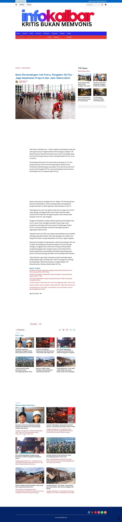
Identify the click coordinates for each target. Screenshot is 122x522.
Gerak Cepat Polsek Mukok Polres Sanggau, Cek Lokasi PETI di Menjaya (84, 84)
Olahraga (46, 33)
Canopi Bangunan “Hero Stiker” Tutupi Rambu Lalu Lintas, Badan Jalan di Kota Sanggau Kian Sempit (50, 288)
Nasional (56, 37)
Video (63, 37)
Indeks (69, 33)
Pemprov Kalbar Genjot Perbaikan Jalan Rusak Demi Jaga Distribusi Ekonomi (52, 285)
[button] (102, 4)
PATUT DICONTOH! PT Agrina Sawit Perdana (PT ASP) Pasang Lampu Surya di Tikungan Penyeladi (84, 99)
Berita (18, 33)
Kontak (29, 4)
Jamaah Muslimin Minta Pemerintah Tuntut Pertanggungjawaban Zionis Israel (52, 282)
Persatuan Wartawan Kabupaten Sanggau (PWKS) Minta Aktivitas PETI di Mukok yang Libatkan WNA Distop (50, 271)
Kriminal (24, 33)
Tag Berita (54, 33)
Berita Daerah (33, 37)
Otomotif (38, 33)
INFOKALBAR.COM (23, 81)
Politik (31, 33)
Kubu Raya (33, 324)
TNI (40, 324)
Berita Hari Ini (20, 37)
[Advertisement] (61, 53)
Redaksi (22, 4)
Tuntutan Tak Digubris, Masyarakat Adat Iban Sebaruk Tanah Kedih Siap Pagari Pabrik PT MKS (50, 275)
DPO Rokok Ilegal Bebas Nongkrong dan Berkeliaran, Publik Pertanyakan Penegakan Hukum (50, 279)
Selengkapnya (92, 106)
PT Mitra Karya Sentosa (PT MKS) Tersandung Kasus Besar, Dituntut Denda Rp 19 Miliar (99, 99)
